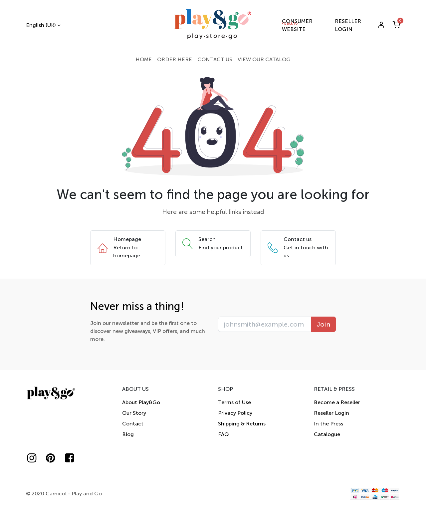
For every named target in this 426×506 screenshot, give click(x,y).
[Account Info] (381, 25)
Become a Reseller (337, 402)
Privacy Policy (235, 413)
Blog (128, 434)
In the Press (328, 423)
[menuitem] (143, 59)
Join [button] (323, 324)
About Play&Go (141, 402)
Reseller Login (331, 413)
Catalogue (327, 434)
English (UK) (41, 25)
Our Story (134, 413)
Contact (132, 423)
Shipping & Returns (242, 423)
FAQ (223, 434)
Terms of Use (234, 402)
